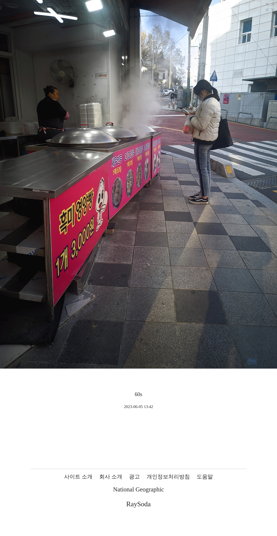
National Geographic (138, 489)
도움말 (205, 477)
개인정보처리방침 (168, 477)
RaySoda (138, 504)
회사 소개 (110, 477)
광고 (134, 477)
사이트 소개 (78, 477)
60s (138, 394)
